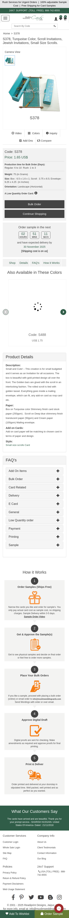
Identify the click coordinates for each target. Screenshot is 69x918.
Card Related (17, 487)
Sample (14, 545)
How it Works (51, 262)
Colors (34, 133)
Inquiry (51, 133)
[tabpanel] (34, 94)
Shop (12, 262)
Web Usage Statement (14, 889)
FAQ (5, 858)
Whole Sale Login (11, 847)
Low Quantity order (21, 520)
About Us (41, 842)
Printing (14, 536)
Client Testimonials (46, 847)
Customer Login (10, 842)
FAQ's (35, 262)
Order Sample (52, 913)
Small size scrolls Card (18, 445)
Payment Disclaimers (13, 884)
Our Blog (41, 858)
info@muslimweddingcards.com (47, 908)
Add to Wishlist (17, 913)
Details (24, 262)
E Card (13, 503)
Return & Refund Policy (14, 878)
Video (17, 133)
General (14, 512)
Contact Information (47, 853)
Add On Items (18, 470)
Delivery (14, 495)
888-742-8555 (52, 10)
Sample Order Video (34, 616)
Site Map (7, 853)
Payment (14, 528)
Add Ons (26, 140)
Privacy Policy (10, 872)
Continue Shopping (34, 213)
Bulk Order (16, 479)
